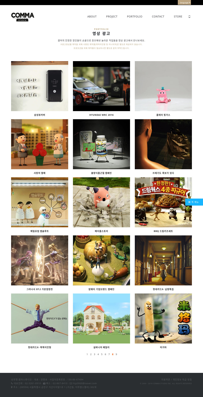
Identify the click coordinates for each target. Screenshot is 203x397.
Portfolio (134, 16)
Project (112, 16)
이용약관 (165, 379)
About (92, 16)
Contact (158, 16)
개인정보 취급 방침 (182, 379)
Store (178, 16)
